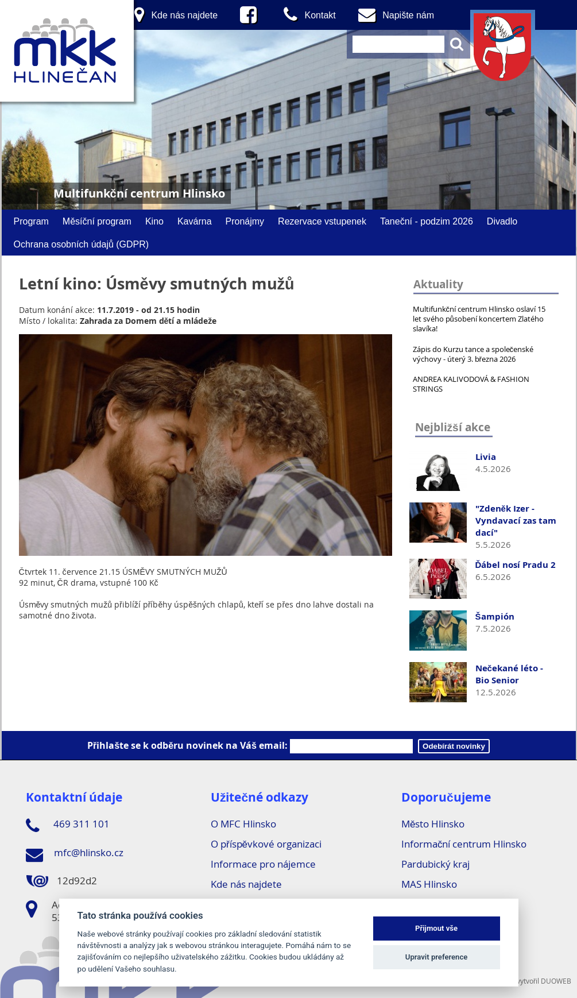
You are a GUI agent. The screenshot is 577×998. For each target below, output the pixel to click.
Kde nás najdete (246, 884)
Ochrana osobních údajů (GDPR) (81, 244)
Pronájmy (245, 221)
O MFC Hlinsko (243, 823)
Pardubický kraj (435, 864)
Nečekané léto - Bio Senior (509, 674)
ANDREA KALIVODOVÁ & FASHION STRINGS (471, 384)
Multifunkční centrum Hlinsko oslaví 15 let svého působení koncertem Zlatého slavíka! (479, 319)
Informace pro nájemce (263, 864)
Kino (154, 221)
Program (31, 221)
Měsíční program (97, 221)
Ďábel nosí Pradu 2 (515, 565)
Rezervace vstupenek (322, 221)
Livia (485, 457)
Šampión (494, 616)
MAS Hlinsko (429, 884)
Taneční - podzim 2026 (426, 221)
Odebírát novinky (454, 746)
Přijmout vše (436, 928)
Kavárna (194, 221)
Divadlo (502, 221)
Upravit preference (436, 957)
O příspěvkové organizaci (266, 843)
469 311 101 (68, 825)
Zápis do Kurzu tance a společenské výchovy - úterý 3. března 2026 (473, 354)
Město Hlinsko (432, 823)
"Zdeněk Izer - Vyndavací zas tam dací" (515, 520)
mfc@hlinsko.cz (74, 854)
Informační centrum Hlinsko (464, 843)
